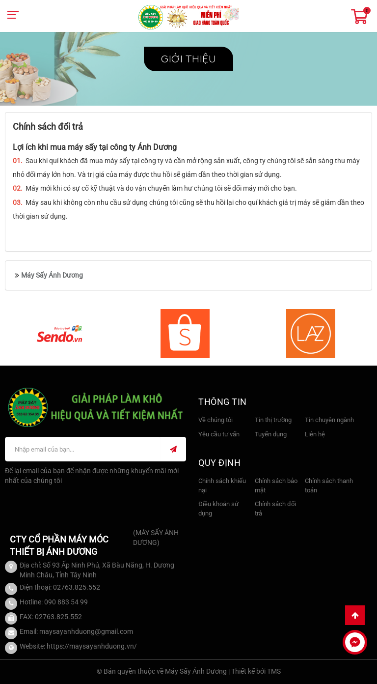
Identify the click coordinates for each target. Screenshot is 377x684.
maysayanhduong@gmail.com (86, 631)
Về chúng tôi (215, 420)
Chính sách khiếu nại (222, 485)
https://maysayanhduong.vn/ (92, 646)
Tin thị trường (273, 420)
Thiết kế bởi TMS (256, 671)
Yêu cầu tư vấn (219, 434)
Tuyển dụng (271, 434)
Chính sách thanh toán (329, 485)
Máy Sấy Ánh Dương (52, 275)
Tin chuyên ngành (329, 420)
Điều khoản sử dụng (218, 508)
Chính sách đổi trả (275, 508)
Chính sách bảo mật (276, 485)
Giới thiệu (188, 59)
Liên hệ (315, 434)
